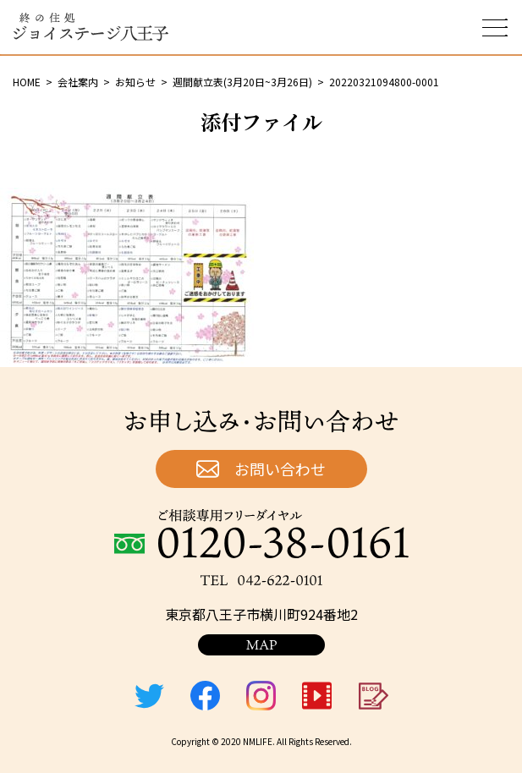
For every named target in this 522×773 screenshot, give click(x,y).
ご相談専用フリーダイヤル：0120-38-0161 (261, 533)
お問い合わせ (280, 469)
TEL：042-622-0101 (261, 580)
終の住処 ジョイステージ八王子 (90, 27)
